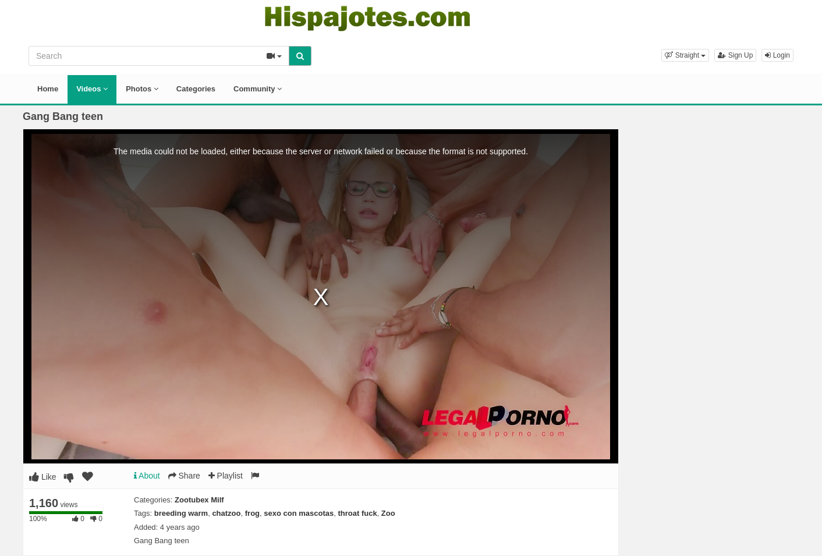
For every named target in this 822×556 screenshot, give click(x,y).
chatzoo (226, 513)
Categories (195, 88)
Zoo (388, 513)
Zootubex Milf (199, 499)
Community (257, 88)
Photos (142, 88)
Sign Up (735, 55)
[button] (685, 55)
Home (47, 88)
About (147, 475)
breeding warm (181, 513)
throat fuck (357, 513)
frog (252, 513)
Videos (92, 88)
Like (42, 476)
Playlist (225, 475)
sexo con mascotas (299, 513)
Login (777, 55)
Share (184, 475)
